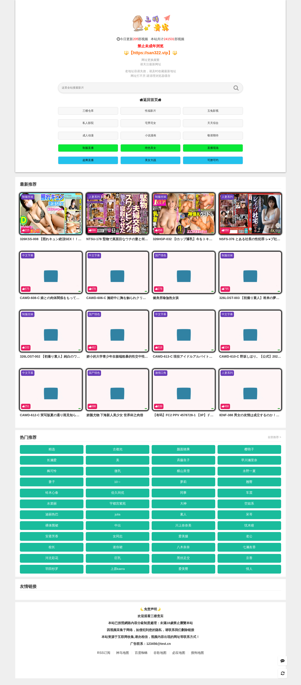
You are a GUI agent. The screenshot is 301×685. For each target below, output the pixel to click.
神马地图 (122, 659)
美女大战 (150, 160)
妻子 (52, 484)
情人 (249, 575)
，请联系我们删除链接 (178, 637)
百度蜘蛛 (141, 659)
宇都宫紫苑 (118, 507)
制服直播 (88, 148)
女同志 (118, 541)
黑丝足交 (183, 564)
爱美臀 (183, 575)
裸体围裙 (51, 530)
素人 (183, 518)
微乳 (117, 472)
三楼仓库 (88, 110)
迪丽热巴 (51, 518)
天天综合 (212, 123)
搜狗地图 (197, 659)
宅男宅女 (150, 123)
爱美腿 (183, 541)
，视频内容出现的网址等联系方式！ (174, 644)
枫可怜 (52, 472)
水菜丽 (52, 507)
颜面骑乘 (183, 449)
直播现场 (212, 148)
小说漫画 (150, 135)
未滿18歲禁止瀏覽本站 (176, 630)
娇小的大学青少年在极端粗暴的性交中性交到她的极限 (125, 356)
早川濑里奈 (249, 461)
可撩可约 (212, 160)
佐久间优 (117, 495)
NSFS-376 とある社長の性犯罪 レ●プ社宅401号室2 (256, 239)
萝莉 (183, 484)
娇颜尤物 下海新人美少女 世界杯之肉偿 (114, 415)
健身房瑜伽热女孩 (166, 298)
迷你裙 (118, 552)
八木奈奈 (183, 552)
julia (117, 518)
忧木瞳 (249, 530)
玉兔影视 (212, 110)
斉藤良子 (183, 461)
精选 (52, 449)
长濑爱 (52, 461)
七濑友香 (249, 552)
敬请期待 (212, 135)
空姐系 (249, 507)
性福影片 (150, 110)
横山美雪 (183, 472)
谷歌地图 (160, 659)
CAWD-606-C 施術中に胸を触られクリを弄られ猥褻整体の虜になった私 (138, 298)
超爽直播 (88, 160)
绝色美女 (150, 148)
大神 (183, 507)
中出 (117, 530)
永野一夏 (249, 472)
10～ (117, 484)
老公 (249, 541)
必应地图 (178, 659)
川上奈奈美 (183, 530)
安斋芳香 (51, 541)
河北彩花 (51, 564)
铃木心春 (51, 495)
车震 (249, 495)
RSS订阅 (103, 659)
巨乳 (117, 564)
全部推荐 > (274, 437)
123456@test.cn (158, 650)
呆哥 (249, 518)
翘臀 (249, 484)
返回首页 (150, 100)
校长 (52, 552)
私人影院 (88, 123)
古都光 (118, 449)
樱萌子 (249, 449)
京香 (249, 564)
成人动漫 (88, 135)
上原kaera (117, 575)
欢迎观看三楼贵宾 (150, 623)
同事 (183, 495)
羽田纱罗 (51, 575)
